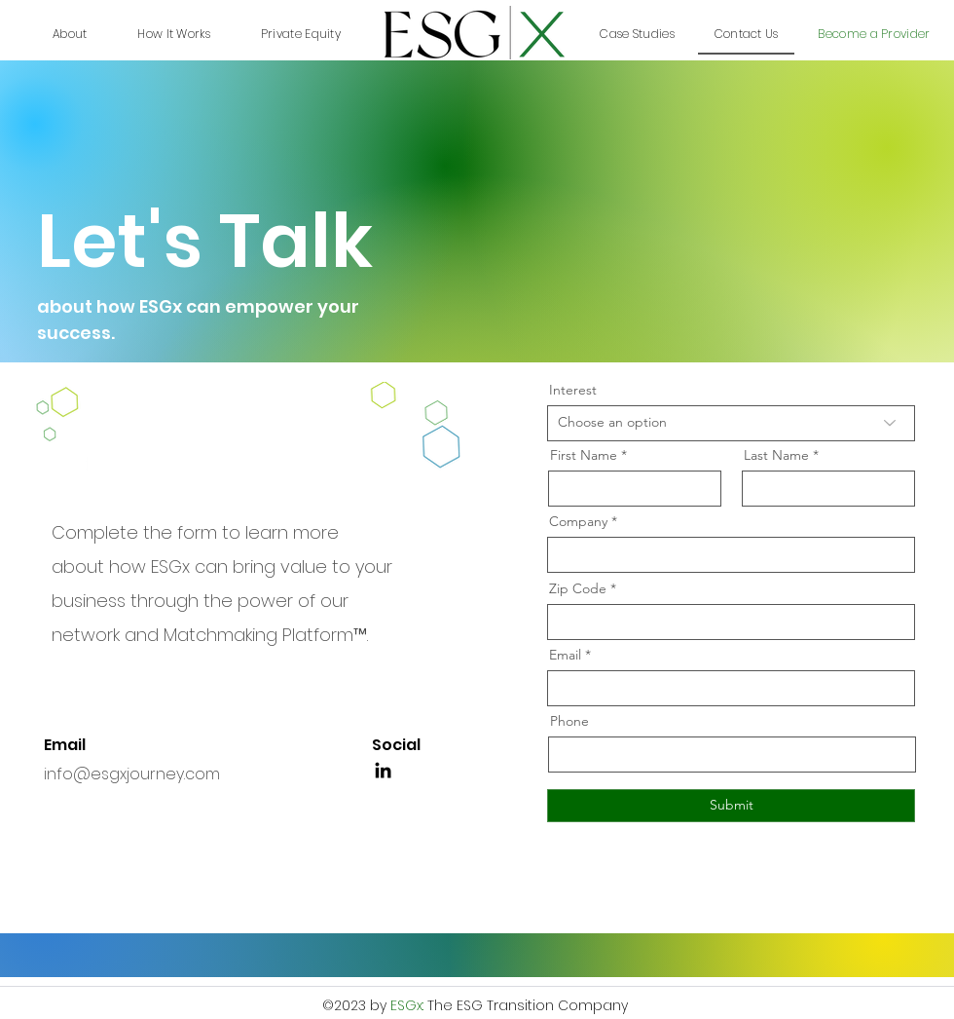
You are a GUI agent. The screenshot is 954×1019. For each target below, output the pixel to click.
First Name (583, 455)
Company (578, 521)
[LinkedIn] (383, 770)
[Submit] (731, 805)
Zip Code (577, 588)
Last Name (776, 455)
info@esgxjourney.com (132, 774)
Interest (573, 389)
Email (565, 654)
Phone (569, 721)
